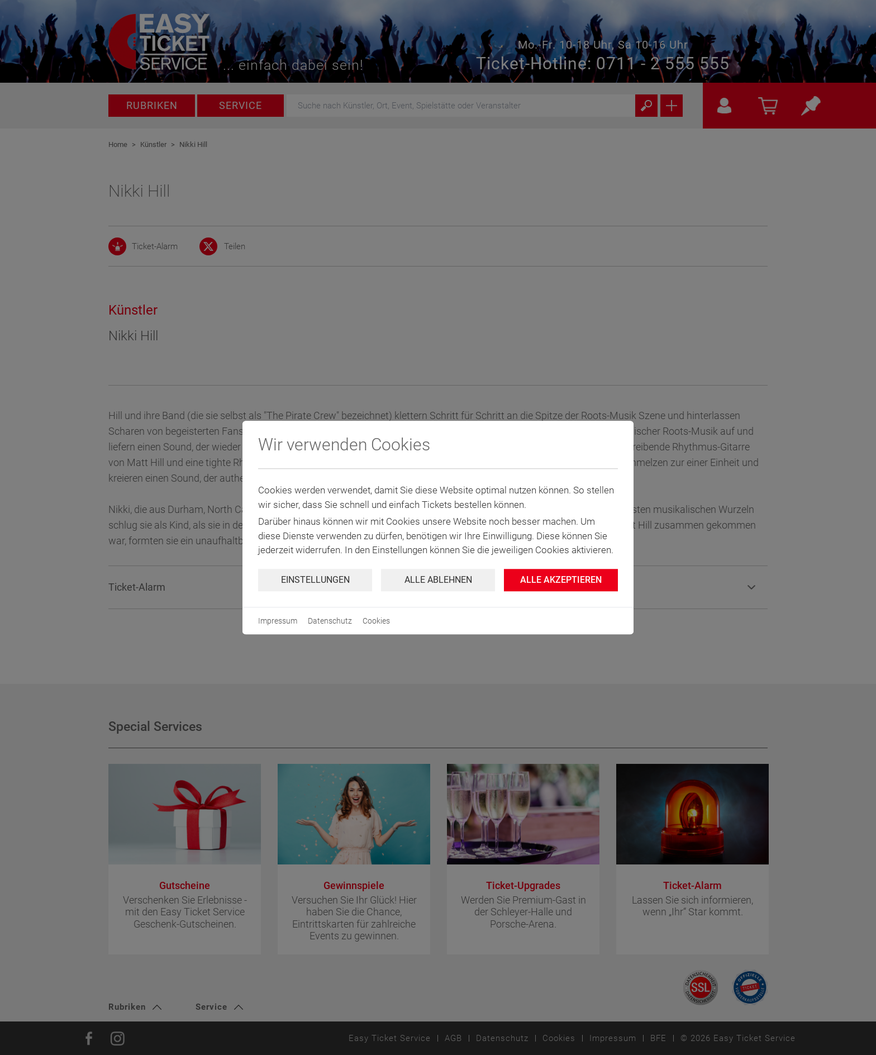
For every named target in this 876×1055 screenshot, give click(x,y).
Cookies (376, 620)
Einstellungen (315, 579)
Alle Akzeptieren (561, 579)
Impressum (277, 620)
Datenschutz (330, 620)
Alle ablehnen (438, 579)
